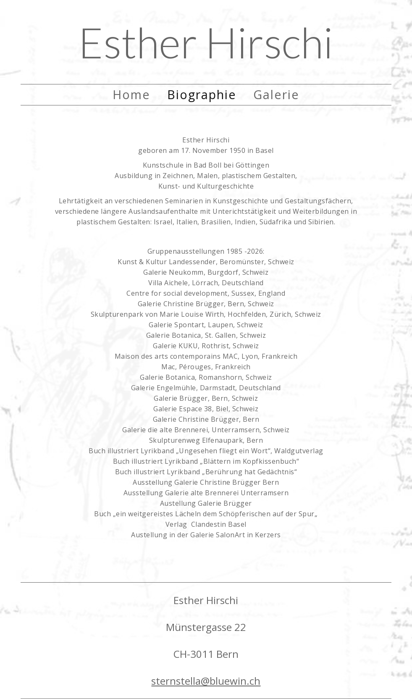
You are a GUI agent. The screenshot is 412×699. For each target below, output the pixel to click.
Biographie (201, 94)
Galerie (276, 94)
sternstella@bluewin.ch (205, 681)
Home (131, 94)
